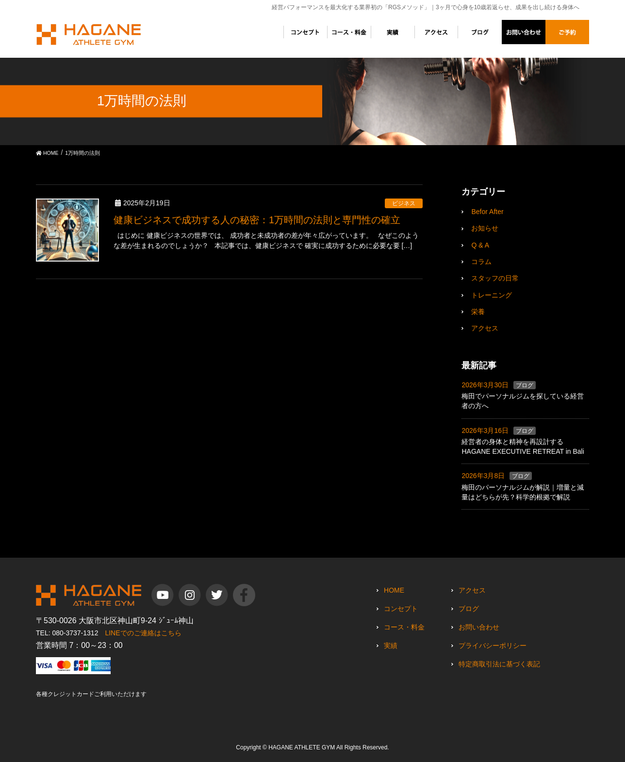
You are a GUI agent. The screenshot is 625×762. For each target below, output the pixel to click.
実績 (390, 645)
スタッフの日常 (495, 278)
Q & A (480, 245)
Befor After (487, 211)
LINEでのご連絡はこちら (143, 633)
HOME (394, 590)
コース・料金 (404, 627)
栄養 (478, 311)
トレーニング (491, 295)
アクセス (484, 328)
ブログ (524, 385)
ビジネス (403, 203)
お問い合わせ (479, 627)
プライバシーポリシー (492, 645)
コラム (481, 261)
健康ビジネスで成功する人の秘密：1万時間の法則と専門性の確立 (257, 220)
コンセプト (401, 609)
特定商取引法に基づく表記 (499, 664)
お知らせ (484, 228)
